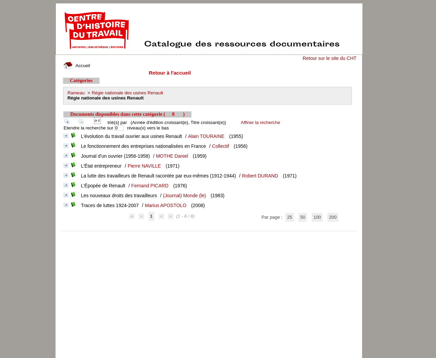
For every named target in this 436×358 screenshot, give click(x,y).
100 (317, 217)
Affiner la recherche (260, 122)
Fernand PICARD (150, 185)
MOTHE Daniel (172, 156)
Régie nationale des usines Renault (127, 92)
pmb (209, 235)
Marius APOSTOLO (165, 205)
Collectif (220, 146)
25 (289, 217)
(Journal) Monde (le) (184, 195)
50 (302, 217)
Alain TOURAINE (206, 136)
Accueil (76, 65)
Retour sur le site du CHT (329, 58)
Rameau (75, 92)
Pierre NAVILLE (144, 166)
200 (333, 217)
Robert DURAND (260, 175)
